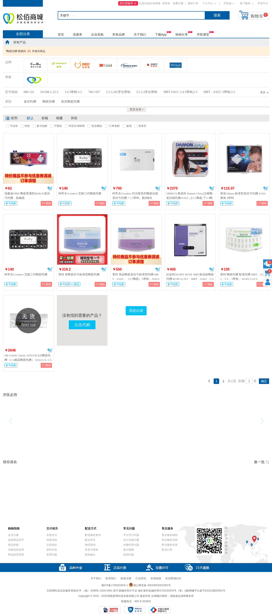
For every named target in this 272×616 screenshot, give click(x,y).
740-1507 (94, 92)
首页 (61, 34)
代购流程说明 (16, 549)
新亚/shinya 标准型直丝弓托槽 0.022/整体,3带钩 (243, 196)
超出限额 (128, 549)
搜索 (217, 15)
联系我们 (110, 578)
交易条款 (51, 544)
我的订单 (193, 3)
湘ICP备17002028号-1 (114, 585)
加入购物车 (50, 188)
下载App (161, 34)
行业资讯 (140, 578)
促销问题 (128, 554)
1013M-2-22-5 (49, 92)
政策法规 (126, 578)
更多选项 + (137, 109)
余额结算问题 (131, 544)
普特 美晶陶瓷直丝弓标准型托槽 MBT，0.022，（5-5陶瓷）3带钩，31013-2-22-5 (136, 279)
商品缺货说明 (16, 554)
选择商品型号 (16, 539)
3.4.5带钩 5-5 (73, 92)
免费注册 (178, 3)
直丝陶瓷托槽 (70, 101)
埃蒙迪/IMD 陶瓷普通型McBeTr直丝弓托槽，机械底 (27, 196)
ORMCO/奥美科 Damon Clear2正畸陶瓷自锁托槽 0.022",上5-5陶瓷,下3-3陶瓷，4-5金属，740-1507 (189, 198)
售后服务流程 (170, 539)
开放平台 (262, 3)
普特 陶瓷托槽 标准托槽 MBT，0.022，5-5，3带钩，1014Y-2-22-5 (243, 277)
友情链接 (156, 578)
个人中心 (208, 3)
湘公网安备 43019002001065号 (150, 585)
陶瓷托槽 (48, 101)
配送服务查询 (93, 535)
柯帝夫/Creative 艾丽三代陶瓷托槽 (79, 193)
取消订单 (167, 549)
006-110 (29, 92)
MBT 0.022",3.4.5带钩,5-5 (180, 92)
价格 (45, 118)
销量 (59, 118)
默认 (30, 118)
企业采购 (97, 34)
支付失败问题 (131, 539)
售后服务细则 (170, 535)
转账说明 (51, 539)
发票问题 (51, 554)
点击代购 (82, 325)
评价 (74, 118)
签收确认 (90, 554)
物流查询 (90, 544)
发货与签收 (91, 549)
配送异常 (90, 539)
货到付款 (51, 549)
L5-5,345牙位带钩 (118, 92)
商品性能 (13, 544)
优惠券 (77, 34)
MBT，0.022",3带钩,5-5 (219, 92)
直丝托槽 (30, 101)
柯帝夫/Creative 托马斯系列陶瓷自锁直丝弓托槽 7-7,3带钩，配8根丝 (135, 196)
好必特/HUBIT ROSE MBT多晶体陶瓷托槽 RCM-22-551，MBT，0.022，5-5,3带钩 (190, 279)
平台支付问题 (131, 535)
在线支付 (51, 535)
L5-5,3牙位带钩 (147, 92)
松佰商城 (23, 18)
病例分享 (181, 34)
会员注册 (13, 535)
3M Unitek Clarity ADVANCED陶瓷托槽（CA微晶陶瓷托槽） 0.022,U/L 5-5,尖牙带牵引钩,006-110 (28, 360)
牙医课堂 (203, 34)
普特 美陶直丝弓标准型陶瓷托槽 (78, 274)
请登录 (166, 3)
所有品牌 (118, 34)
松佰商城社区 (173, 578)
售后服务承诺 (170, 544)
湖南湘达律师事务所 (182, 596)
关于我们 (140, 34)
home (7, 42)
